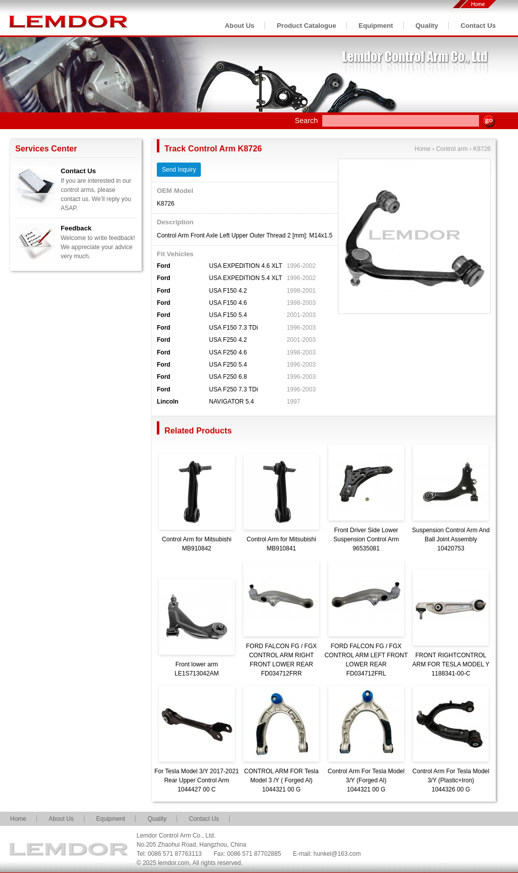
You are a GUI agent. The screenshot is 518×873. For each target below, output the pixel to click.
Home (422, 148)
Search (306, 120)
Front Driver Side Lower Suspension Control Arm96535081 (366, 539)
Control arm (452, 148)
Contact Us (478, 25)
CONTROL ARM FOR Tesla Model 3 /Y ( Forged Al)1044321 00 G (281, 780)
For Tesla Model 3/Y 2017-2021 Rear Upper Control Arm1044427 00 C (196, 780)
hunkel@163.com (337, 853)
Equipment (376, 25)
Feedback (76, 228)
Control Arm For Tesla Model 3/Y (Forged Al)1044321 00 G (366, 780)
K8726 (482, 148)
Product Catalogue (306, 25)
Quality (426, 25)
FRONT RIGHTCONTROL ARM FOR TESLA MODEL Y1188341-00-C (450, 664)
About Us (239, 25)
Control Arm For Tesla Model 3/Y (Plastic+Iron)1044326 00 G (450, 780)
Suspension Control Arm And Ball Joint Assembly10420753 (451, 539)
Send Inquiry (179, 169)
